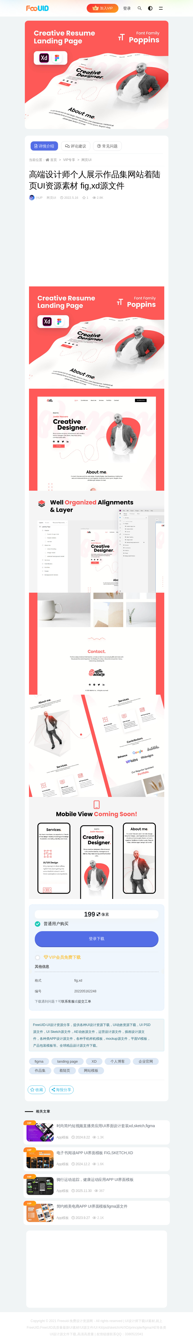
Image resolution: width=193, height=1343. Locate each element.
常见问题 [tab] (107, 146)
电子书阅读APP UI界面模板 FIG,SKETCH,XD (95, 1153)
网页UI (86, 160)
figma (39, 1061)
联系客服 (68, 1001)
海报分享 (62, 1089)
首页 (53, 160)
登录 (127, 8)
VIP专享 (69, 160)
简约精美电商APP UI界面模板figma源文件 (92, 1206)
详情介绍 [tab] (44, 146)
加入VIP (102, 8)
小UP (36, 197)
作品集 (40, 1070)
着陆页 (64, 1070)
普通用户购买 (51, 924)
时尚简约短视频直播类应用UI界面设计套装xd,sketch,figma (106, 1126)
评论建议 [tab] (75, 146)
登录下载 (96, 938)
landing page (67, 1061)
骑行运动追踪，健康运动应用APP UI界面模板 (95, 1179)
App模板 (63, 1137)
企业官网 (146, 1061)
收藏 (36, 1089)
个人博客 (117, 1061)
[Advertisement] (96, 247)
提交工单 (84, 1001)
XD (94, 1061)
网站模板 (91, 1070)
